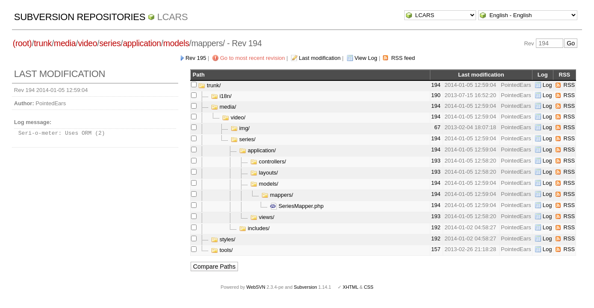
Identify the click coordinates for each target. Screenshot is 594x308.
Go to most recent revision (252, 58)
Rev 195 (195, 58)
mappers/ (277, 195)
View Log (366, 58)
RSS (569, 85)
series (110, 43)
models (176, 43)
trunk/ (209, 85)
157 (436, 249)
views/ (262, 217)
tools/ (222, 250)
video (87, 43)
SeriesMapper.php (296, 206)
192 (436, 227)
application (142, 43)
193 (436, 160)
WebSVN (255, 287)
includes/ (254, 228)
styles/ (223, 239)
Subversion (305, 287)
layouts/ (264, 172)
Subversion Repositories (79, 17)
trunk (43, 43)
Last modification (320, 58)
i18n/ (221, 96)
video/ (233, 117)
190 (436, 95)
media (65, 43)
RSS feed (403, 58)
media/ (223, 107)
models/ (264, 184)
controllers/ (268, 161)
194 (436, 85)
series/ (243, 139)
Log (547, 85)
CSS (368, 287)
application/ (257, 150)
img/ (240, 128)
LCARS (172, 17)
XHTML (350, 287)
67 (437, 127)
